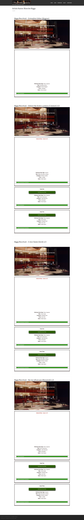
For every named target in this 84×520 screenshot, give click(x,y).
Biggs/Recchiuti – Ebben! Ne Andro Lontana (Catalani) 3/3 (37, 105)
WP (4, 518)
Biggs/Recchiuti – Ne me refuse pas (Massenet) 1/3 (34, 380)
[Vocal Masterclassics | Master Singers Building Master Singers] (21, 2)
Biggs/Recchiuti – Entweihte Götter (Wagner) (31, 18)
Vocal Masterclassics (7, 516)
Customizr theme (13, 518)
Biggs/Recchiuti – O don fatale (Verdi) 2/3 (30, 241)
